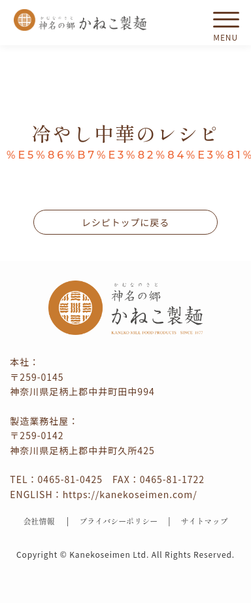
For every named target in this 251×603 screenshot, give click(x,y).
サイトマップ (204, 520)
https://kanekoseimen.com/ (130, 494)
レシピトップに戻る (125, 222)
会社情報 (38, 520)
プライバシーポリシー (118, 520)
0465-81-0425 (70, 479)
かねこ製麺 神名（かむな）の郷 (80, 20)
